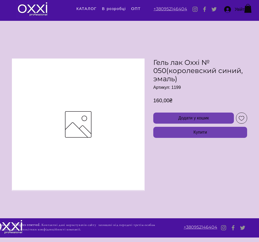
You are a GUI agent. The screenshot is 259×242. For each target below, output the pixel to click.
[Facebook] (204, 9)
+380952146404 (170, 8)
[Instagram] (195, 9)
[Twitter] (214, 9)
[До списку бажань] (241, 118)
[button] (248, 8)
